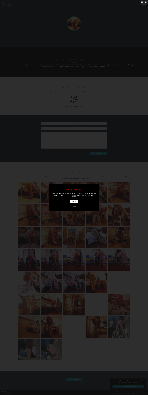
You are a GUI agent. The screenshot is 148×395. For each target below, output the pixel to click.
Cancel (74, 207)
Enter (74, 201)
